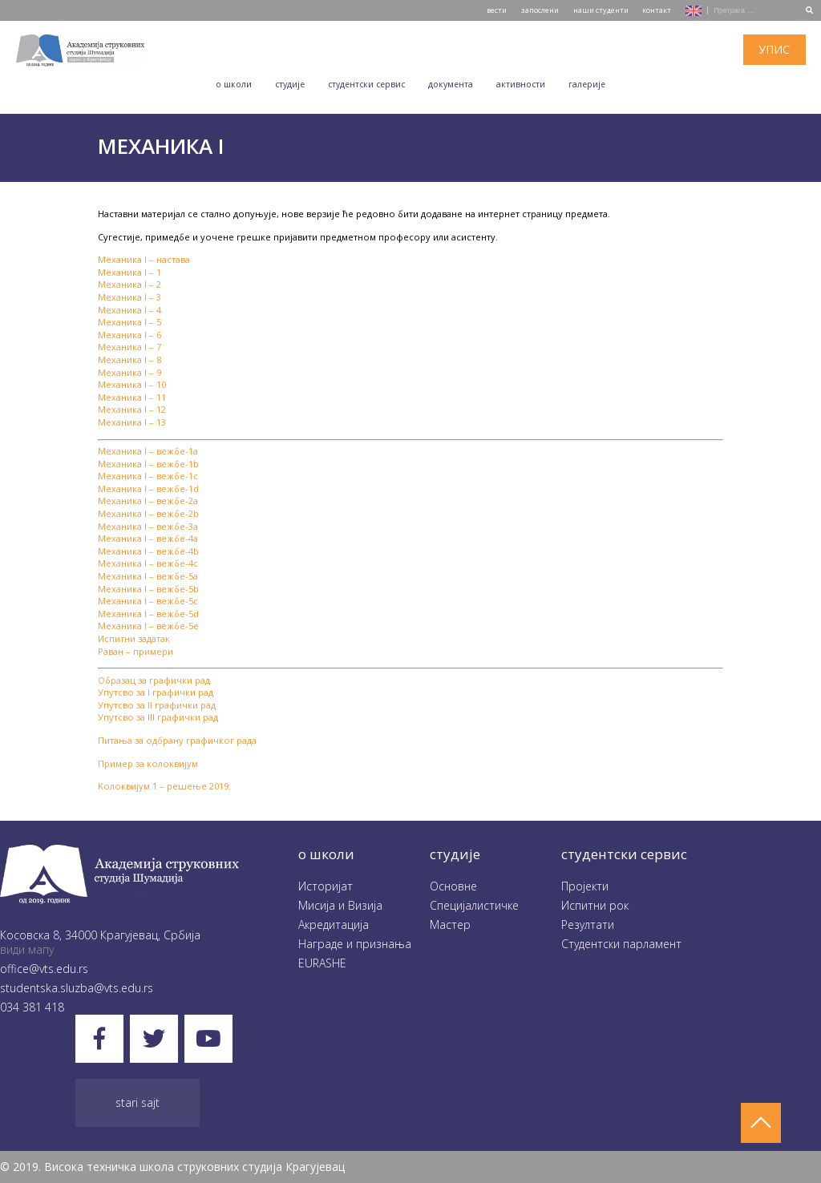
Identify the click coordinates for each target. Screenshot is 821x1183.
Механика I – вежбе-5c (148, 601)
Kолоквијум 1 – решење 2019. (164, 786)
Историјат (325, 886)
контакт (656, 10)
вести (497, 10)
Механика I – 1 (129, 272)
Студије (290, 84)
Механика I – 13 (132, 422)
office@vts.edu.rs (44, 968)
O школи (234, 84)
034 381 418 (32, 1007)
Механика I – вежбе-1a (148, 451)
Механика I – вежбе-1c (148, 476)
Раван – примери (135, 651)
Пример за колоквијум (148, 763)
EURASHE (322, 963)
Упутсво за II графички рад (157, 705)
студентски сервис (624, 854)
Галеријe (586, 84)
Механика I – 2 (129, 284)
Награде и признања (354, 943)
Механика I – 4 (129, 310)
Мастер (450, 924)
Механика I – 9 (129, 372)
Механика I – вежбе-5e (148, 626)
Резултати (587, 924)
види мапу (27, 949)
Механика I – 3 (129, 297)
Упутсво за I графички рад (155, 692)
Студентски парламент (621, 943)
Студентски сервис (366, 84)
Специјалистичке (474, 905)
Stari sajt (137, 1102)
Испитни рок (595, 905)
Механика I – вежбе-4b (148, 551)
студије (455, 854)
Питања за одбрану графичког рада (177, 740)
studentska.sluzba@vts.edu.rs (76, 987)
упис (774, 49)
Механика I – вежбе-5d (148, 614)
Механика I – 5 (129, 322)
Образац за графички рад (154, 680)
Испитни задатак (134, 638)
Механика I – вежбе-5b (148, 589)
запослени (540, 10)
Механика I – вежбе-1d (148, 488)
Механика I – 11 (132, 397)
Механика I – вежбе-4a (148, 538)
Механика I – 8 (129, 359)
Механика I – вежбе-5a (148, 576)
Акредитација (333, 924)
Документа (450, 84)
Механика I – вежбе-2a (148, 501)
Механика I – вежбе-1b (148, 464)
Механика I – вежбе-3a (148, 526)
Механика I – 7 (129, 347)
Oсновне (453, 886)
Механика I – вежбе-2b (148, 513)
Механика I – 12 (132, 409)
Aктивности (520, 84)
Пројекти (585, 886)
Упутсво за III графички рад (158, 717)
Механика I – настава (144, 259)
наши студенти (601, 10)
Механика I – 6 (129, 335)
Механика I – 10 (132, 384)
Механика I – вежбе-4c (148, 563)
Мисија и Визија (340, 905)
